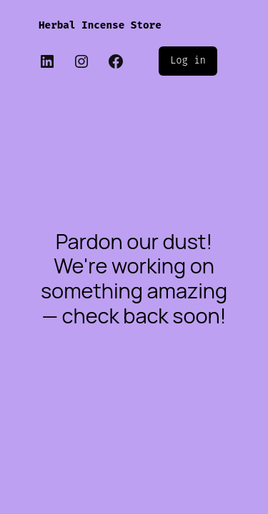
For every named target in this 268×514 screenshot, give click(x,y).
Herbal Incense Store (100, 25)
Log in (188, 60)
